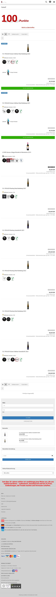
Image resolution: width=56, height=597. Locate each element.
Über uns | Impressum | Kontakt (8, 496)
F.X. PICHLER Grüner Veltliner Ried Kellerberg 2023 (16, 54)
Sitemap (3, 498)
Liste (16, 527)
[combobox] (15, 34)
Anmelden (28, 459)
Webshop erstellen (23, 595)
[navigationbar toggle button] (54, 2)
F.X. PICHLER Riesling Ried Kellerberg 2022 (14, 270)
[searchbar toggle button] (46, 2)
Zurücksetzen (28, 421)
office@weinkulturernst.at (6, 570)
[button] (2, 34)
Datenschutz (4, 506)
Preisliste (3, 511)
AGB (2, 503)
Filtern (28, 417)
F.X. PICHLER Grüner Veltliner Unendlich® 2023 (15, 351)
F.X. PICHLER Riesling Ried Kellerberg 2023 (14, 311)
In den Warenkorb (28, 88)
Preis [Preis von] (3, 402)
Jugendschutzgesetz (5, 509)
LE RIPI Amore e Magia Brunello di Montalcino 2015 (16, 152)
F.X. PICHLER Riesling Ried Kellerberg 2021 (14, 188)
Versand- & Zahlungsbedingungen (8, 501)
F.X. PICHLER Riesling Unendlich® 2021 (13, 230)
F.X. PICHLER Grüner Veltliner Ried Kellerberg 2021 (16, 103)
